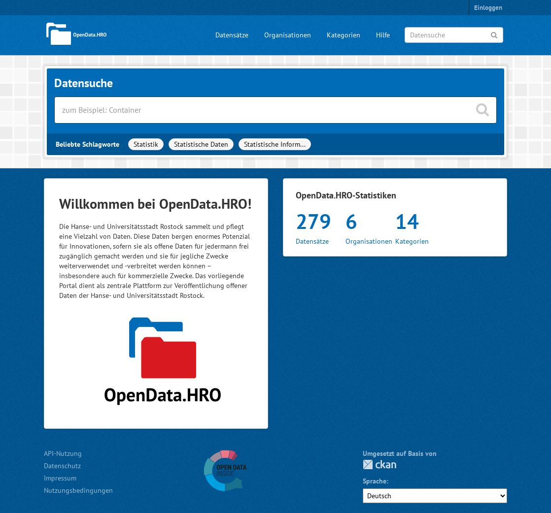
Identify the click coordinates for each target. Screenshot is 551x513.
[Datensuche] (454, 35)
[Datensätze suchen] (275, 110)
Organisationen (287, 35)
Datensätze (231, 35)
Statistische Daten (201, 144)
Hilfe (383, 35)
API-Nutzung (63, 453)
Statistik (146, 144)
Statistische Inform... (275, 144)
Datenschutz (62, 465)
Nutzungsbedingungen (78, 490)
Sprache (374, 481)
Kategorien (343, 35)
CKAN (379, 464)
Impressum (60, 478)
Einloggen (488, 7)
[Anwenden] (494, 34)
